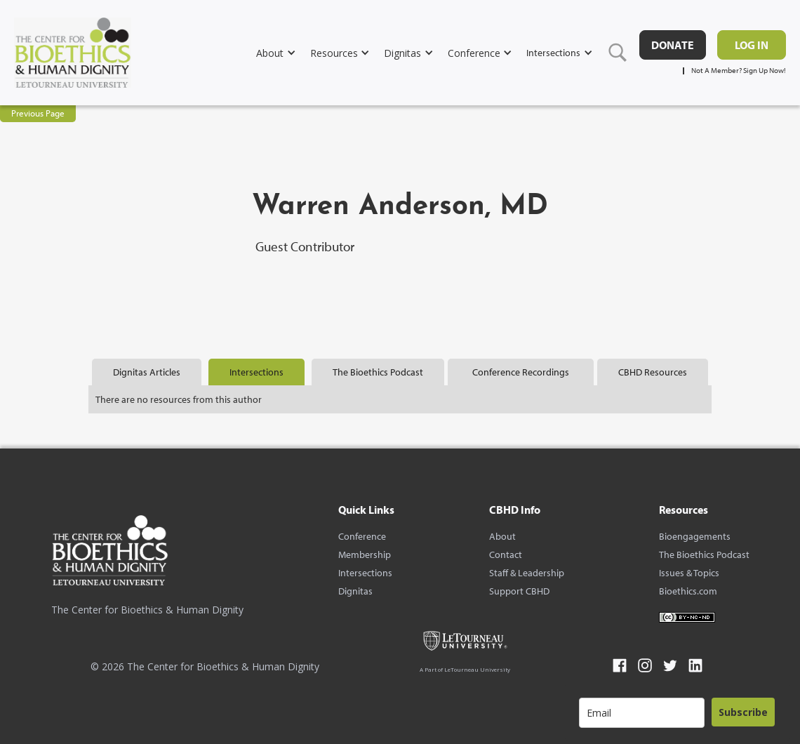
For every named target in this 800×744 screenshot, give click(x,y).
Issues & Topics (689, 572)
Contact (505, 554)
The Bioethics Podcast (704, 554)
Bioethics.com (688, 591)
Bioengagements (695, 536)
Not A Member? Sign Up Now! (738, 70)
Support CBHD (519, 591)
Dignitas (355, 591)
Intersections (365, 572)
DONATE (672, 45)
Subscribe (743, 712)
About (502, 536)
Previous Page (38, 113)
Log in (751, 45)
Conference (362, 536)
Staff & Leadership (526, 572)
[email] (642, 713)
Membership (364, 554)
